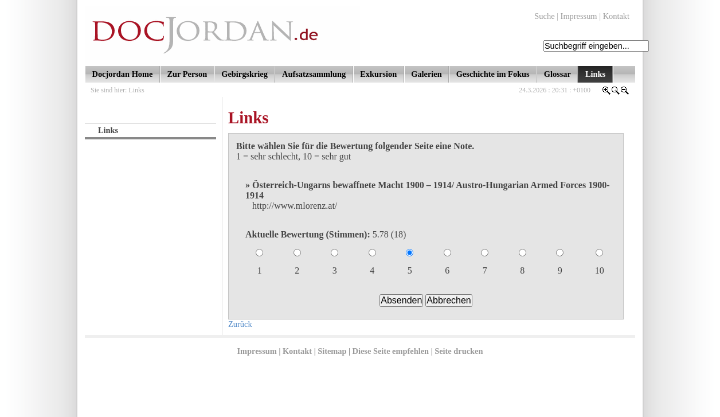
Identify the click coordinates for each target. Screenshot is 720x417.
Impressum (579, 16)
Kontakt (616, 16)
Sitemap (332, 351)
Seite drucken (459, 351)
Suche (544, 16)
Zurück (240, 324)
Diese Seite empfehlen (391, 351)
